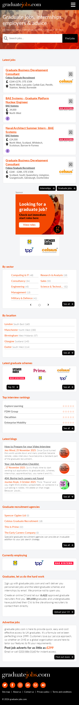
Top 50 (13, 387)
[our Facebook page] (12, 685)
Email (7, 651)
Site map (6, 692)
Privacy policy (43, 692)
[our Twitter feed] (5, 685)
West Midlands (26, 335)
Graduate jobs (18, 17)
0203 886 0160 (27, 651)
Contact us (29, 692)
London (8, 323)
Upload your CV (63, 612)
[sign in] (43, 685)
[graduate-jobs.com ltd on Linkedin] (28, 685)
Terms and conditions (62, 692)
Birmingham (11, 335)
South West (18, 347)
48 (4, 29)
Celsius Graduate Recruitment (20, 77)
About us (17, 692)
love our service (51, 636)
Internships (47, 188)
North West (24, 330)
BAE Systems (12, 105)
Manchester (11, 329)
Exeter (8, 346)
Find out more (64, 657)
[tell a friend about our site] (35, 685)
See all (68, 304)
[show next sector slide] (48, 305)
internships (49, 17)
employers (14, 23)
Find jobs (70, 38)
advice (39, 23)
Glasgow (9, 341)
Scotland (19, 341)
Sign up (8, 583)
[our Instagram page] (20, 685)
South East (18, 324)
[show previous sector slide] (31, 305)
